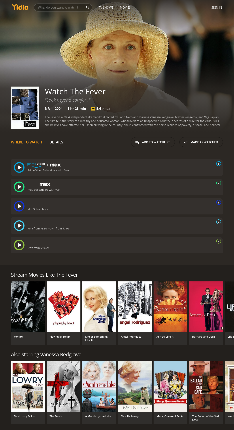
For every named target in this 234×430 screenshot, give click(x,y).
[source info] (218, 163)
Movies (125, 7)
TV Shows (106, 7)
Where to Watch (26, 142)
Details (56, 142)
